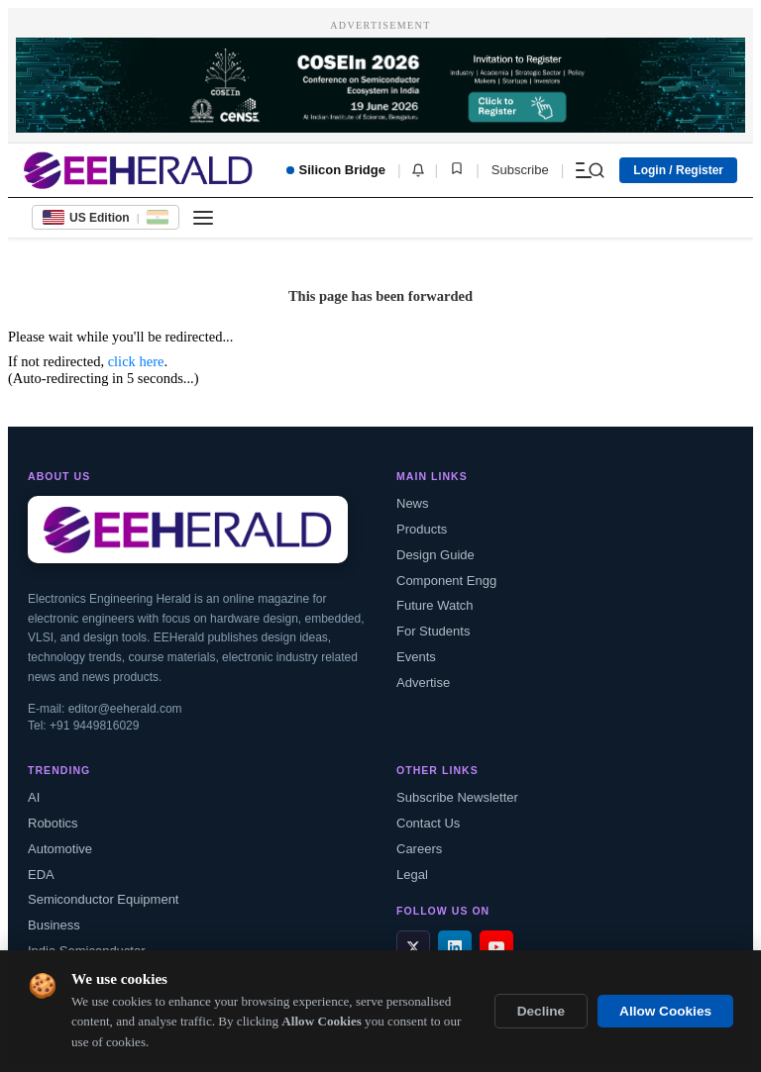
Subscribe (520, 169)
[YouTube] (496, 947)
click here (136, 361)
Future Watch (435, 605)
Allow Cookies (665, 1013)
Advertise (423, 682)
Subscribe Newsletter (457, 797)
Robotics (53, 823)
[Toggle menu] (203, 218)
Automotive (60, 848)
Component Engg (446, 580)
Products (421, 529)
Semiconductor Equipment (103, 899)
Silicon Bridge (335, 169)
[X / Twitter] (413, 947)
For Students (433, 631)
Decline (541, 1013)
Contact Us (428, 823)
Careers (419, 848)
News (412, 503)
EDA (41, 874)
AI (34, 797)
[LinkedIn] (455, 947)
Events (416, 656)
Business (54, 925)
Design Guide (435, 554)
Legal (412, 874)
